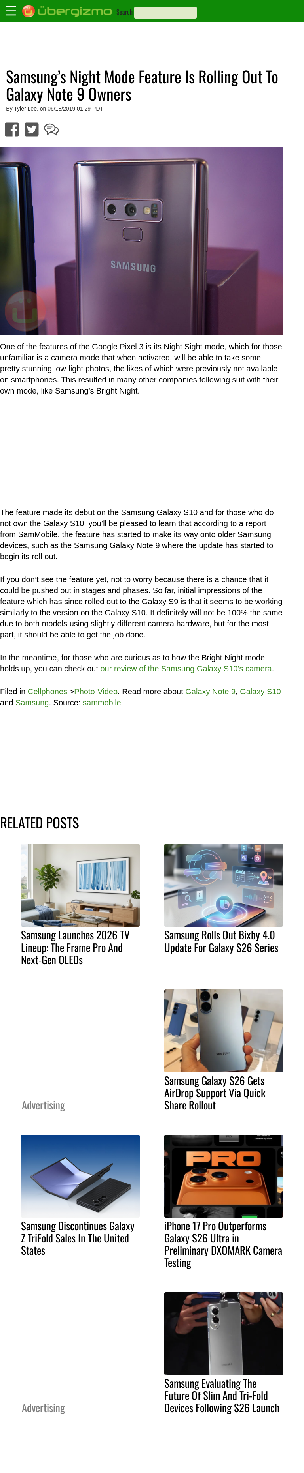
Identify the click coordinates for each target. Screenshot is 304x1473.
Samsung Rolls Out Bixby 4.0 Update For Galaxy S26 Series (221, 941)
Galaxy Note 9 (210, 691)
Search (124, 12)
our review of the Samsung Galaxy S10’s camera (186, 668)
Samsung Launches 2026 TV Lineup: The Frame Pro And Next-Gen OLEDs (75, 947)
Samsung (32, 702)
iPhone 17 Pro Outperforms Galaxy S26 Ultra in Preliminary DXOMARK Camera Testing (223, 1244)
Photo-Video (96, 691)
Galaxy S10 (260, 691)
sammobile (102, 702)
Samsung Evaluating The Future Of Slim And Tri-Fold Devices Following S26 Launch (221, 1395)
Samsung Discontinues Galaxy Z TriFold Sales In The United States (78, 1238)
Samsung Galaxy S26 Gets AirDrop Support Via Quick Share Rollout (215, 1092)
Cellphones (47, 691)
